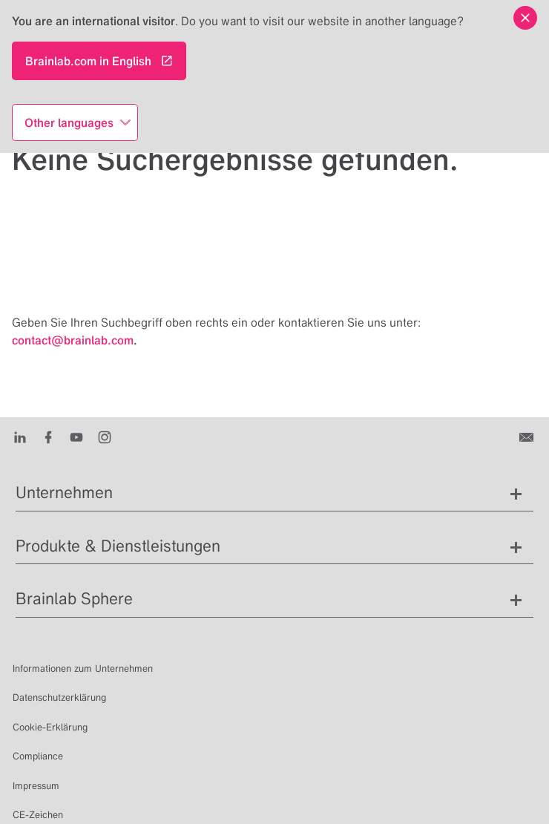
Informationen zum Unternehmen (83, 668)
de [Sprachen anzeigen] (346, 796)
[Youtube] (80, 436)
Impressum (36, 785)
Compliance (38, 756)
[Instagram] (108, 436)
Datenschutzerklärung (59, 697)
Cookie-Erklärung (50, 727)
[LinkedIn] (23, 436)
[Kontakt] (527, 436)
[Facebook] (51, 436)
